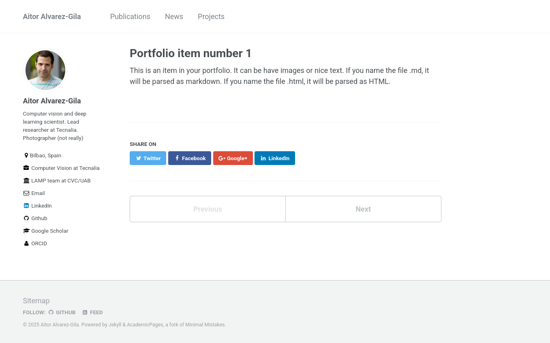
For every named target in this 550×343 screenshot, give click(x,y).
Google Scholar (45, 230)
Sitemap (36, 300)
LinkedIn (37, 205)
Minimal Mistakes (205, 325)
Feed (92, 312)
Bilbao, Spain (42, 155)
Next (363, 209)
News (174, 16)
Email (34, 193)
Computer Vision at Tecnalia (61, 168)
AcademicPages (145, 325)
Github (35, 218)
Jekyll (115, 325)
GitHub (61, 312)
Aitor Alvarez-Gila (52, 16)
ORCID (35, 243)
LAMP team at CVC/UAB (57, 180)
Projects (211, 16)
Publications (130, 16)
